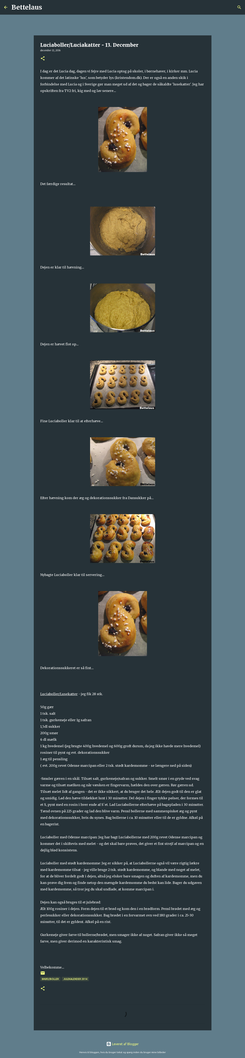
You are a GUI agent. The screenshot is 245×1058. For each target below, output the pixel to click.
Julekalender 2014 (75, 979)
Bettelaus (26, 7)
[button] (42, 58)
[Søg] (47, 7)
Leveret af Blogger (122, 1044)
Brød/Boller (50, 979)
